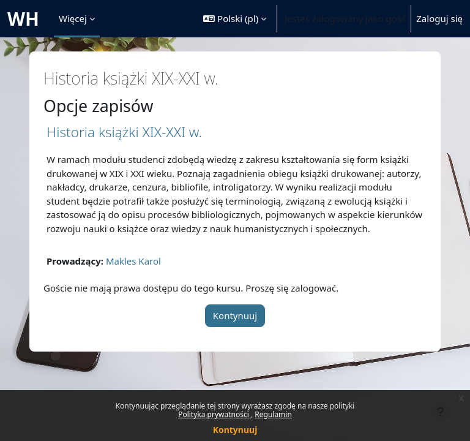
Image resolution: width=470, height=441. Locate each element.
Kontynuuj (235, 429)
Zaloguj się (439, 18)
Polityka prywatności (214, 414)
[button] (234, 18)
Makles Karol (133, 261)
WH (23, 18)
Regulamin (273, 414)
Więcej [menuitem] (73, 18)
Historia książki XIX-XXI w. (124, 132)
